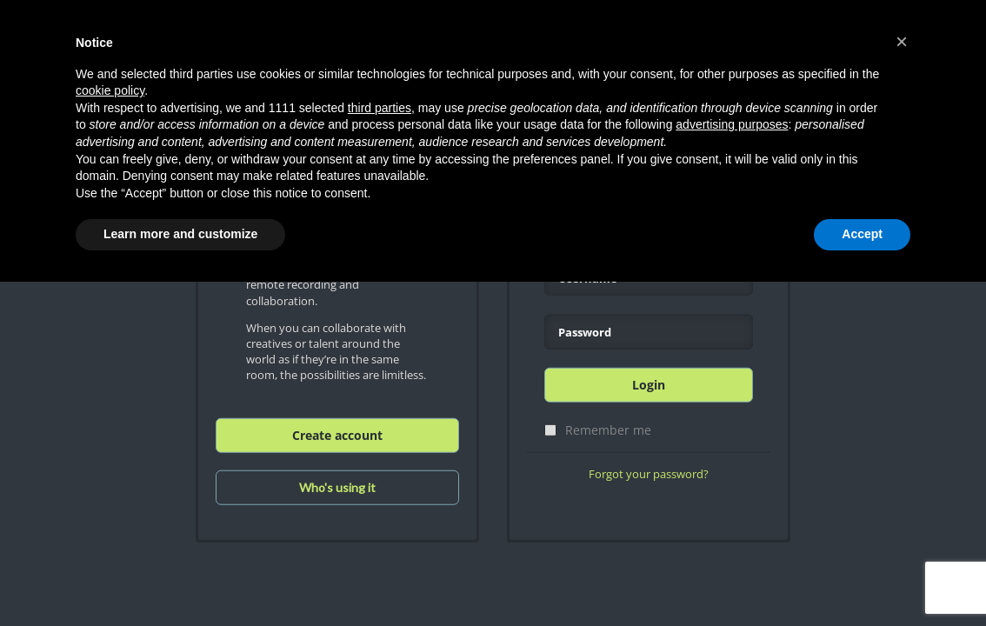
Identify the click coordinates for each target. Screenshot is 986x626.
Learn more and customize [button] (180, 234)
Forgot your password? (649, 474)
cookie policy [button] (110, 90)
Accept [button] (862, 234)
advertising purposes (732, 124)
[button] (902, 42)
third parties (379, 108)
